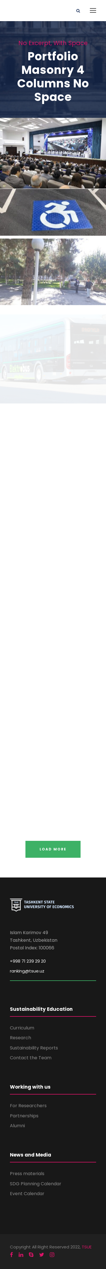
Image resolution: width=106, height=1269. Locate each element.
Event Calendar (27, 1193)
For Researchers (28, 1105)
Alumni (17, 1125)
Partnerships (24, 1116)
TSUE (87, 1247)
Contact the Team (30, 1057)
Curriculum (22, 1028)
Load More (53, 849)
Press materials (27, 1173)
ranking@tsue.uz (27, 971)
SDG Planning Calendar (35, 1183)
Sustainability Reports (34, 1048)
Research (20, 1037)
